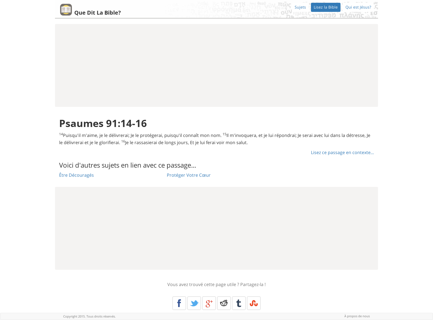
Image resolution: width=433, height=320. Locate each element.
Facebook (179, 303)
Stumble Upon (254, 303)
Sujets (300, 7)
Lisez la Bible (326, 7)
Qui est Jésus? (358, 7)
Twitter (194, 303)
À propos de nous (357, 316)
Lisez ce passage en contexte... (342, 152)
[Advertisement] (216, 65)
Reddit (224, 303)
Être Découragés (76, 175)
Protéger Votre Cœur (189, 175)
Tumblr (239, 303)
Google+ (209, 303)
